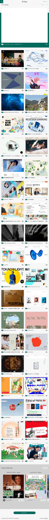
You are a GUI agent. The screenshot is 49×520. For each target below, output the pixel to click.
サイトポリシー (17, 518)
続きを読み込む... (24, 512)
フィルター (43, 4)
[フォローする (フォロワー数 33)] (43, 500)
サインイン (45, 1)
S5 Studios (46, 518)
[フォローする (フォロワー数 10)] (21, 500)
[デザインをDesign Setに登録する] (47, 44)
